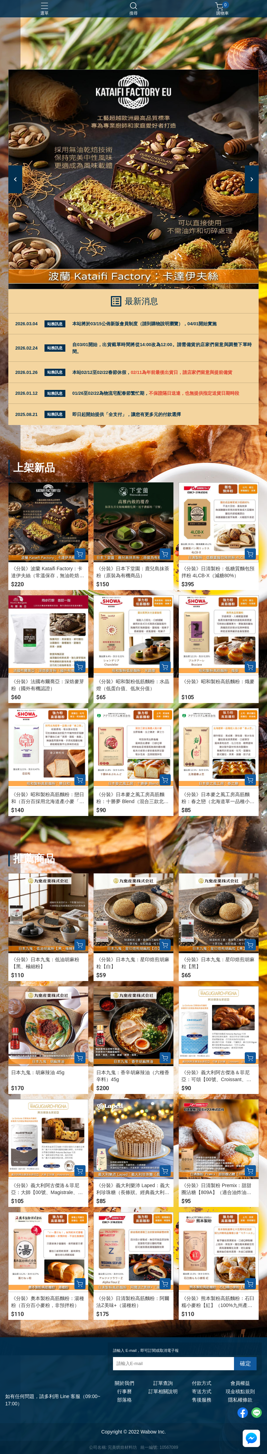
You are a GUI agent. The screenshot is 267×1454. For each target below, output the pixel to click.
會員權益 (240, 1383)
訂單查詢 (163, 1383)
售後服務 (201, 1399)
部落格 (124, 1399)
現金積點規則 (240, 1391)
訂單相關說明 (163, 1391)
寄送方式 (201, 1391)
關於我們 (124, 1383)
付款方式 (201, 1383)
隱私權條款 (240, 1399)
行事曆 (124, 1391)
